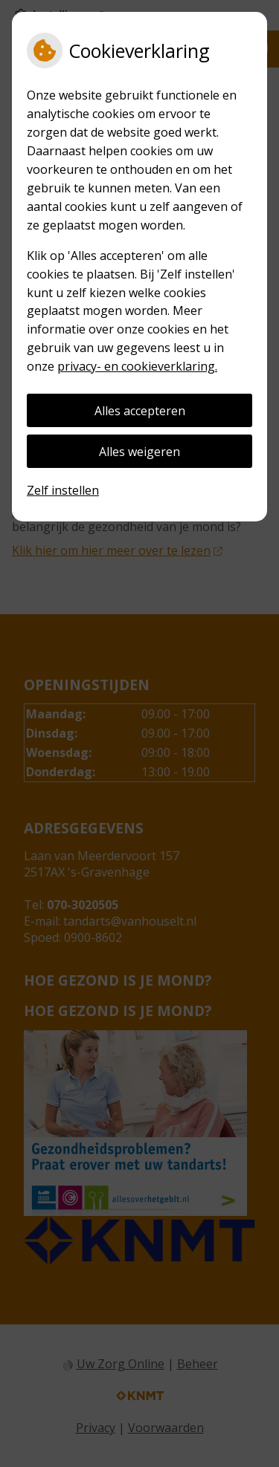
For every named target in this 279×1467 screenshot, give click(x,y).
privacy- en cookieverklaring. (137, 366)
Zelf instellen (63, 490)
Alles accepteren (139, 411)
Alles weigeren (139, 451)
